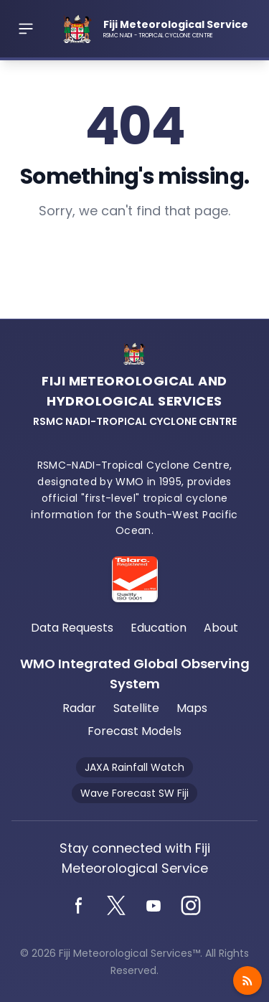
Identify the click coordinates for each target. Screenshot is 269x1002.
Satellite (136, 708)
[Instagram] (191, 906)
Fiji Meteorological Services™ (129, 953)
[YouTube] (153, 906)
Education (159, 627)
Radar (79, 708)
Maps (191, 708)
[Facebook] (79, 906)
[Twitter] (116, 906)
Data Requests (72, 627)
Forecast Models (134, 731)
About (221, 627)
